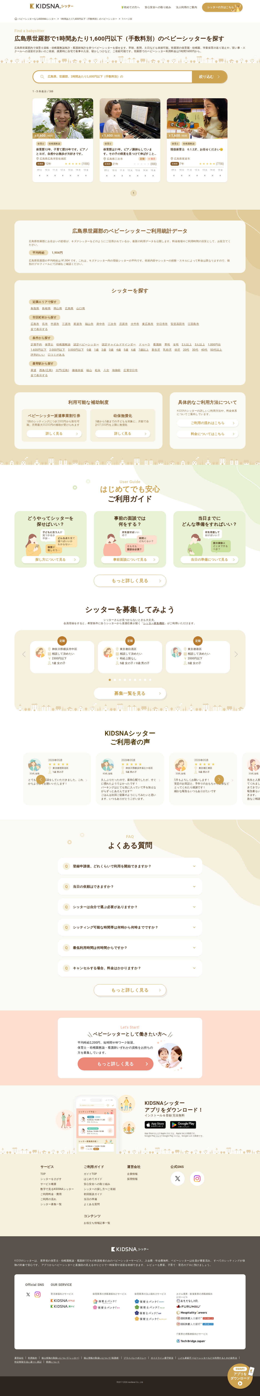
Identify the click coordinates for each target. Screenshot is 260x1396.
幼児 (177, 349)
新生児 (156, 349)
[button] (110, 680)
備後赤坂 (77, 370)
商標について (53, 1362)
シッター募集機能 (153, 623)
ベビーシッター (103, 47)
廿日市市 (162, 324)
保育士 (49, 344)
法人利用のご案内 (186, 7)
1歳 (96, 349)
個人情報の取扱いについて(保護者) (101, 1358)
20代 (186, 349)
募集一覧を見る (137, 693)
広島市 (35, 324)
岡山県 (58, 308)
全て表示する (39, 329)
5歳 (126, 349)
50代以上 (216, 349)
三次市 (112, 324)
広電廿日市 (131, 370)
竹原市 (55, 324)
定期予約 (36, 344)
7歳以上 (144, 349)
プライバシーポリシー (135, 1358)
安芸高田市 (178, 324)
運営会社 (18, 1358)
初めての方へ (130, 7)
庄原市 (123, 324)
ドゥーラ (144, 344)
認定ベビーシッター (86, 344)
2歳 (103, 349)
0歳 (89, 349)
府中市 (100, 324)
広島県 (69, 308)
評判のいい (38, 354)
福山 (89, 370)
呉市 (45, 324)
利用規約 (32, 1358)
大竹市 (135, 324)
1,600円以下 (38, 349)
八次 (106, 370)
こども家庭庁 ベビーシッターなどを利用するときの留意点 (207, 1358)
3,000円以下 (76, 349)
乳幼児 (167, 349)
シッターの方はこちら (225, 7)
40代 (204, 349)
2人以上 (187, 344)
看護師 (157, 344)
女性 (176, 344)
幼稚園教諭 (63, 344)
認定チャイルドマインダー (119, 344)
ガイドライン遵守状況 (162, 1358)
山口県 (80, 308)
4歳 (118, 349)
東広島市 (147, 324)
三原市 (66, 324)
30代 (195, 349)
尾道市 (77, 324)
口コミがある (56, 354)
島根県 (46, 308)
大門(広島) (62, 370)
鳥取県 (35, 308)
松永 (98, 370)
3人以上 (200, 344)
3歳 (111, 349)
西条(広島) (46, 370)
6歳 (133, 349)
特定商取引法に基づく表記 (28, 1362)
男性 (167, 344)
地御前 (116, 370)
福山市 (89, 324)
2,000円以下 (57, 349)
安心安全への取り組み (158, 7)
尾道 (33, 370)
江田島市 (193, 324)
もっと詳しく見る (136, 990)
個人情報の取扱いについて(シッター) (60, 1358)
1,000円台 (214, 344)
